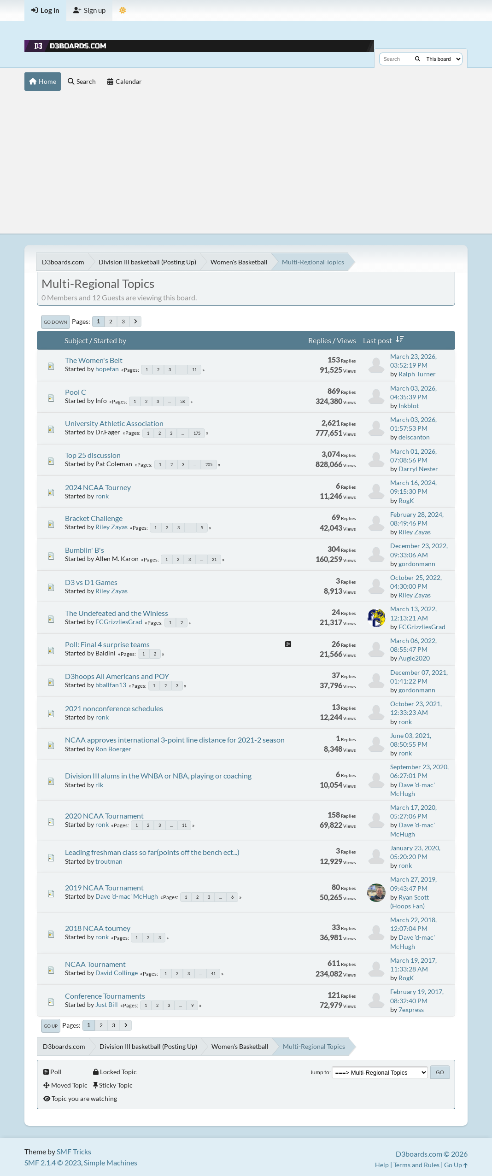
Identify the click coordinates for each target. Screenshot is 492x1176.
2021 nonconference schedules (114, 708)
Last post (385, 340)
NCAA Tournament (95, 964)
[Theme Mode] (122, 10)
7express (411, 1009)
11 (194, 369)
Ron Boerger (113, 749)
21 (214, 559)
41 (213, 973)
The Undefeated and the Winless (116, 612)
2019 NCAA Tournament (104, 887)
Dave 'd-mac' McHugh (126, 896)
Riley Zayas (111, 527)
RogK (406, 500)
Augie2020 (414, 658)
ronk (102, 496)
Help (382, 1165)
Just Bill (106, 1004)
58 (182, 401)
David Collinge (116, 973)
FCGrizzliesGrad (118, 622)
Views (346, 340)
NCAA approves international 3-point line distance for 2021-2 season (175, 739)
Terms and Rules (416, 1165)
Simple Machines (110, 1162)
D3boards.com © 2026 (432, 1153)
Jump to (319, 1072)
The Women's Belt (94, 360)
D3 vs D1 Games (91, 582)
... (181, 369)
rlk (99, 785)
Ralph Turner (417, 374)
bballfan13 (110, 685)
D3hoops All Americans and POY (117, 676)
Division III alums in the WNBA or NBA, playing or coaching (158, 775)
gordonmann (416, 564)
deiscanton (414, 437)
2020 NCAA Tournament (104, 815)
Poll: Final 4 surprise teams (107, 644)
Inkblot (408, 406)
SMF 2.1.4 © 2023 (52, 1162)
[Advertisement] (246, 164)
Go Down (55, 322)
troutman (109, 861)
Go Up (51, 1026)
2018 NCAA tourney (97, 928)
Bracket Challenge (94, 518)
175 (196, 433)
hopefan (107, 369)
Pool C (75, 391)
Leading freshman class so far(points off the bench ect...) (152, 852)
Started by (110, 340)
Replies (319, 340)
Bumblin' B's (84, 549)
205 (208, 464)
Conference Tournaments (105, 995)
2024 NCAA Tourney (98, 487)
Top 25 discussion (93, 455)
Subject (76, 340)
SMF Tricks (74, 1151)
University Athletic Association (114, 423)
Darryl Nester (418, 469)
